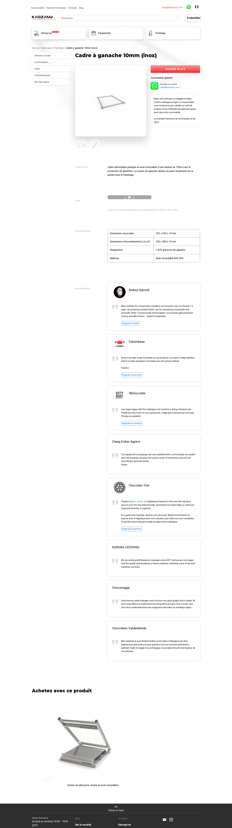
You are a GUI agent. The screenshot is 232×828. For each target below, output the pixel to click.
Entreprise (124, 790)
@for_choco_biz (139, 502)
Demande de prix (175, 69)
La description (41, 62)
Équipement (125, 796)
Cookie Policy (175, 815)
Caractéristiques (43, 75)
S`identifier (193, 17)
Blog (81, 8)
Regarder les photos (131, 375)
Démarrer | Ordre (43, 55)
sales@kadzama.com (172, 7)
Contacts (72, 8)
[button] (198, 7)
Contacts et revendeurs (89, 813)
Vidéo (38, 69)
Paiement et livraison (56, 8)
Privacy (164, 815)
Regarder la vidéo (130, 324)
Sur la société (37, 8)
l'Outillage (124, 803)
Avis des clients (42, 82)
